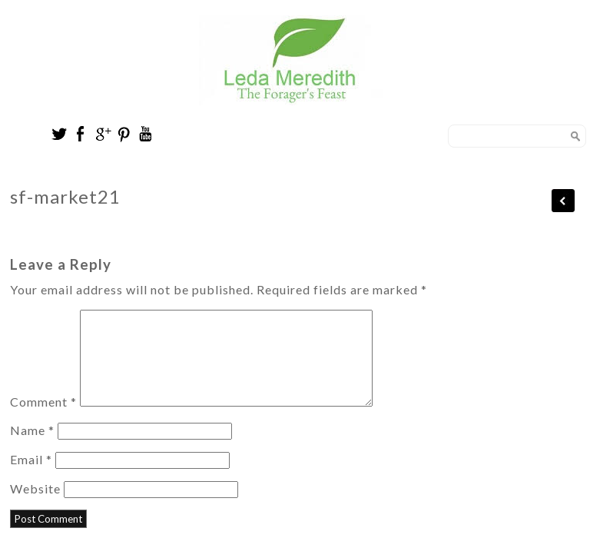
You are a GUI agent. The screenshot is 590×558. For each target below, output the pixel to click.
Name (32, 448)
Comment (43, 420)
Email (31, 477)
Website (35, 507)
